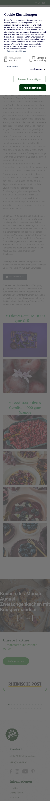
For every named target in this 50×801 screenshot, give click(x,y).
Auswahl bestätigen (29, 79)
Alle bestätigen (33, 87)
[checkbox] (5, 57)
